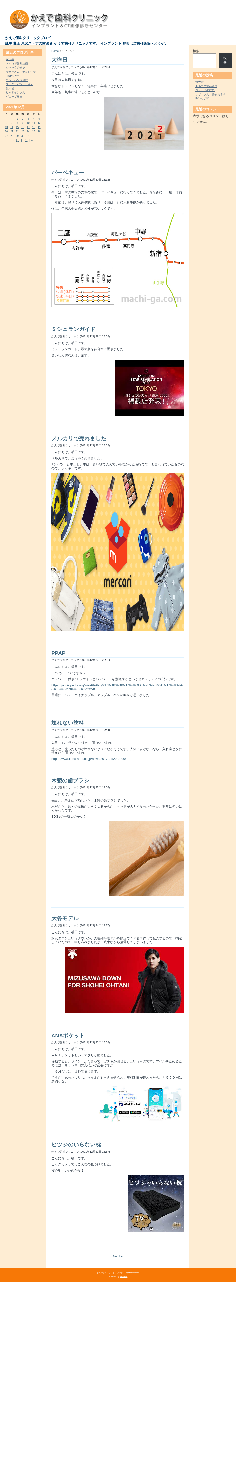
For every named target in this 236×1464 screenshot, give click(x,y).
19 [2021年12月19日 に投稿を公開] (39, 127)
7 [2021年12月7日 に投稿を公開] (12, 123)
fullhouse (123, 1276)
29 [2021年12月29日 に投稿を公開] (17, 136)
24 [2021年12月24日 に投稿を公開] (28, 131)
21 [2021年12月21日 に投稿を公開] (11, 131)
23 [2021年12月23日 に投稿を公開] (22, 131)
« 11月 (17, 140)
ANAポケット (68, 1035)
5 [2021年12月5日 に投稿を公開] (39, 118)
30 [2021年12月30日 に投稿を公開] (22, 136)
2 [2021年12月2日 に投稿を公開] (23, 118)
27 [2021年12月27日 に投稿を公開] (6, 136)
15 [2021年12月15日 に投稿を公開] (17, 127)
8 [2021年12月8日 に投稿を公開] (17, 123)
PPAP (58, 653)
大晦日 (59, 60)
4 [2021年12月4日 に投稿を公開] (33, 118)
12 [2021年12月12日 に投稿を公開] (39, 123)
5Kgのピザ (12, 75)
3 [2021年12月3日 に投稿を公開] (28, 118)
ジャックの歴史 (15, 67)
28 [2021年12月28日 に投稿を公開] (11, 136)
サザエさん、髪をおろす (21, 71)
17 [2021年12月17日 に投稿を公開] (28, 127)
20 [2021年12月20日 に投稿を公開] (6, 131)
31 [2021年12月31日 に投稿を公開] (28, 136)
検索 (196, 51)
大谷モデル (65, 918)
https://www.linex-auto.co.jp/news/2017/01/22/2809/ (88, 759)
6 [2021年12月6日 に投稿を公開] (6, 123)
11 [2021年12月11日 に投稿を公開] (33, 123)
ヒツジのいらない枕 (76, 1144)
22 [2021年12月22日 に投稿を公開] (17, 131)
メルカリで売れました (78, 438)
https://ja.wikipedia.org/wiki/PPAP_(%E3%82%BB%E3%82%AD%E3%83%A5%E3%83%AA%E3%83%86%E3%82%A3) (117, 687)
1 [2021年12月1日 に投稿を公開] (17, 118)
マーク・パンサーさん (19, 84)
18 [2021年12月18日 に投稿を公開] (33, 127)
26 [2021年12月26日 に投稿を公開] (39, 131)
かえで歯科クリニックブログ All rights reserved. (118, 1273)
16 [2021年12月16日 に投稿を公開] (22, 127)
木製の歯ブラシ (70, 780)
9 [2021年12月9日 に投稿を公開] (23, 123)
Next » (118, 1256)
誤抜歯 (10, 88)
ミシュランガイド (73, 329)
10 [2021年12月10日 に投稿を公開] (28, 123)
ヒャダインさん (15, 92)
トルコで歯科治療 (17, 63)
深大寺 (10, 59)
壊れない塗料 (67, 723)
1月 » (29, 140)
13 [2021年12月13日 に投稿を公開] (6, 127)
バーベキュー (67, 172)
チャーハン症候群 (17, 80)
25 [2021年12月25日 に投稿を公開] (33, 131)
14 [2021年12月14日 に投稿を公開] (11, 127)
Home (55, 50)
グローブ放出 (14, 96)
